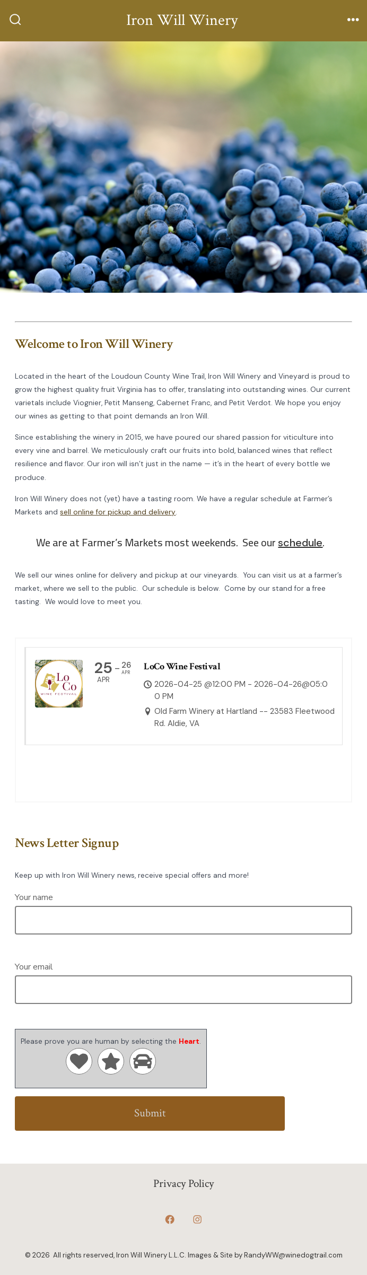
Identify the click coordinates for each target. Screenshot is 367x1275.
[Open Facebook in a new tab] (169, 1220)
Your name (183, 909)
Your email (183, 978)
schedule (300, 542)
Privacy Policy (183, 1183)
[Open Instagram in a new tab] (197, 1220)
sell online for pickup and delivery (118, 512)
